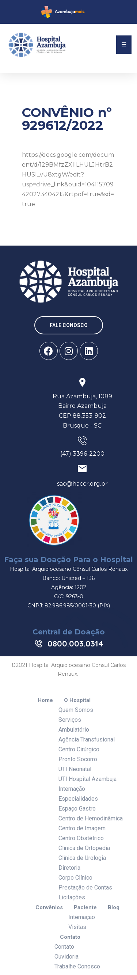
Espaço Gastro (77, 808)
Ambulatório (73, 729)
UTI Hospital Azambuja (87, 778)
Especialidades (78, 798)
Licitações (71, 897)
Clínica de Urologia (82, 857)
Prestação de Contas (85, 887)
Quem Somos (75, 709)
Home (45, 700)
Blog (113, 907)
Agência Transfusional (86, 739)
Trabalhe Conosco (77, 966)
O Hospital (77, 700)
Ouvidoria (66, 956)
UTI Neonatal (74, 769)
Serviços (69, 719)
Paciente (85, 907)
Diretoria (69, 867)
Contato (70, 937)
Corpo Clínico (75, 877)
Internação (71, 788)
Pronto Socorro (77, 759)
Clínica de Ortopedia (84, 848)
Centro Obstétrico (81, 838)
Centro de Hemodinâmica (90, 818)
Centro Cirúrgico (78, 749)
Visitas (77, 926)
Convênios (49, 907)
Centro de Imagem (82, 828)
